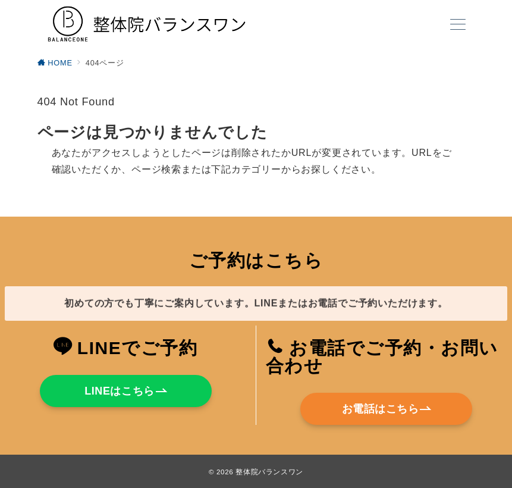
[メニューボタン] (458, 25)
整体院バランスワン (269, 472)
